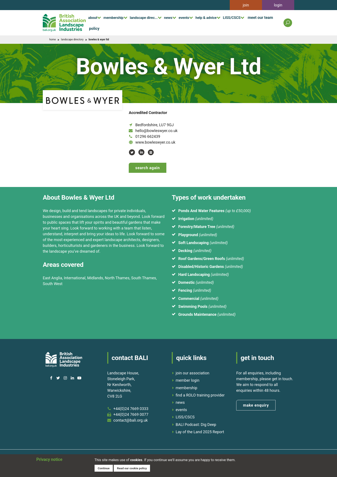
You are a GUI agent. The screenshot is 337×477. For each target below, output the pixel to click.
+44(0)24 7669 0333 (130, 407)
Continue (104, 468)
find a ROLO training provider (200, 394)
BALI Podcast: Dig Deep (196, 423)
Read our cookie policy (134, 468)
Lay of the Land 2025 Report (200, 430)
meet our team (101, 28)
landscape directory (72, 39)
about (94, 17)
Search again (147, 168)
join (246, 5)
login (278, 5)
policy (126, 28)
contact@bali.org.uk (130, 419)
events (199, 17)
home (52, 39)
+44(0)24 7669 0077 (130, 413)
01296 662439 (147, 136)
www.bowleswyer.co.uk (155, 142)
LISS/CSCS (253, 17)
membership (118, 17)
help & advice (224, 17)
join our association (192, 371)
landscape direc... (152, 17)
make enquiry (256, 404)
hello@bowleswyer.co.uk (156, 130)
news (180, 17)
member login (187, 379)
